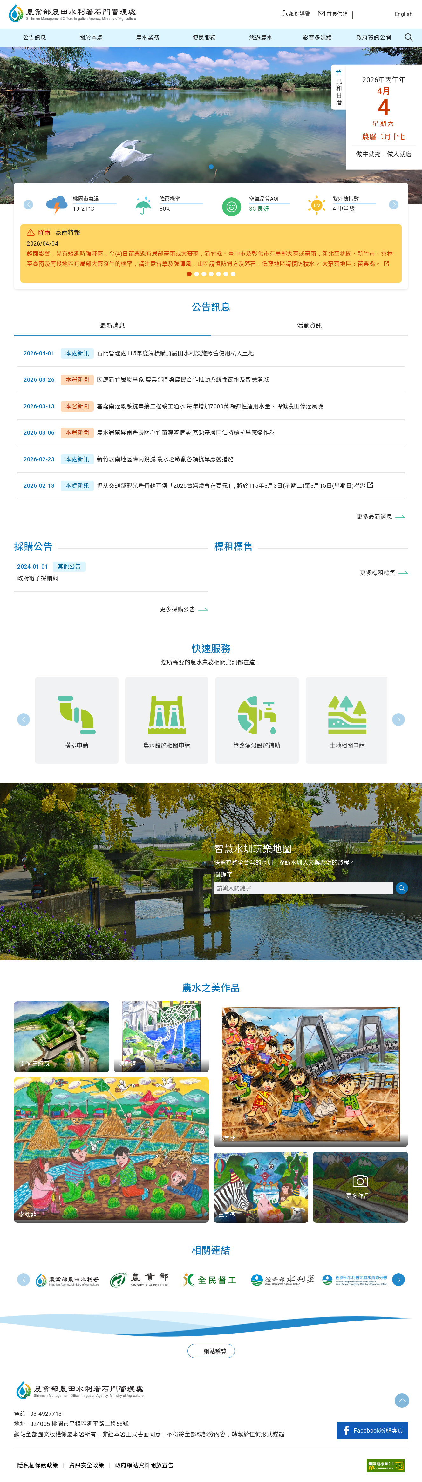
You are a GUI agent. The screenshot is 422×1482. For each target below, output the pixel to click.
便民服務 (204, 37)
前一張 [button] (23, 719)
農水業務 (148, 37)
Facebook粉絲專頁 (378, 1430)
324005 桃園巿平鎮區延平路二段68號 (79, 1423)
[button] (211, 166)
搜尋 (402, 888)
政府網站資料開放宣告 (144, 1465)
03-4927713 (46, 1413)
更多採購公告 (177, 609)
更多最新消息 (374, 516)
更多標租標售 (377, 573)
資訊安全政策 (86, 1465)
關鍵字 (223, 874)
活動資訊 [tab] (309, 325)
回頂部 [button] (402, 1400)
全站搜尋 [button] (409, 37)
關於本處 (91, 37)
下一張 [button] (398, 719)
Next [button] (393, 204)
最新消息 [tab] (112, 325)
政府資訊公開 (373, 37)
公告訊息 (34, 37)
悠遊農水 (261, 37)
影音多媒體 (317, 37)
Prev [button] (28, 204)
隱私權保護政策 (37, 1465)
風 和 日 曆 (338, 87)
